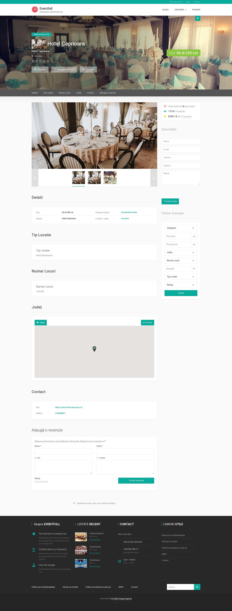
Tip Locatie (48, 93)
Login (188, 2)
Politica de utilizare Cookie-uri (174, 547)
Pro (37, 458)
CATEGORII (179, 10)
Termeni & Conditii (169, 541)
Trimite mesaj (170, 201)
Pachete (197, 2)
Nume (38, 446)
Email (100, 446)
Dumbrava (95, 560)
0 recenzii (186, 116)
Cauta (181, 293)
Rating (37, 478)
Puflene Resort (97, 533)
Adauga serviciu (176, 2)
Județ (78, 93)
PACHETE (196, 10)
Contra (101, 458)
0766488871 (60, 413)
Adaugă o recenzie (108, 93)
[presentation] (75, 483)
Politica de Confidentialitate (173, 535)
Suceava (38, 56)
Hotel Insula (95, 547)
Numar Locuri (64, 93)
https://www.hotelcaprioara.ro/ (69, 407)
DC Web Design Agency (121, 598)
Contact (90, 93)
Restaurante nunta (129, 212)
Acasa (165, 10)
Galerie (35, 93)
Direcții (147, 322)
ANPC (164, 553)
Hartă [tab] (41, 322)
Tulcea (94, 536)
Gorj (93, 563)
